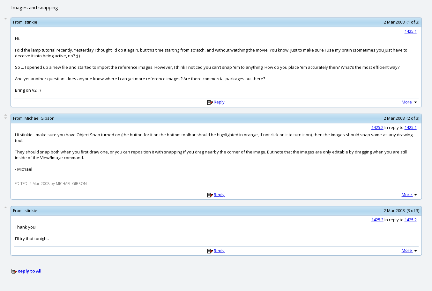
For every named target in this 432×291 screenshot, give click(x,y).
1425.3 (377, 220)
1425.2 (377, 127)
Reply (219, 102)
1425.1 (411, 31)
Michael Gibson (40, 118)
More (410, 102)
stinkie (31, 22)
